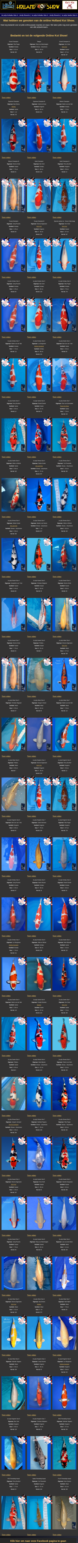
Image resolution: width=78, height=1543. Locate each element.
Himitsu (14, 106)
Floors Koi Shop (64, 406)
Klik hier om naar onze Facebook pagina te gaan (38, 1541)
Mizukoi (39, 1005)
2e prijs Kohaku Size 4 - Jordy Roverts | (45, 15)
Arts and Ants (39, 466)
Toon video (6, 98)
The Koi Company (13, 1124)
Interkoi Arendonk (39, 346)
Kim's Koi (64, 47)
